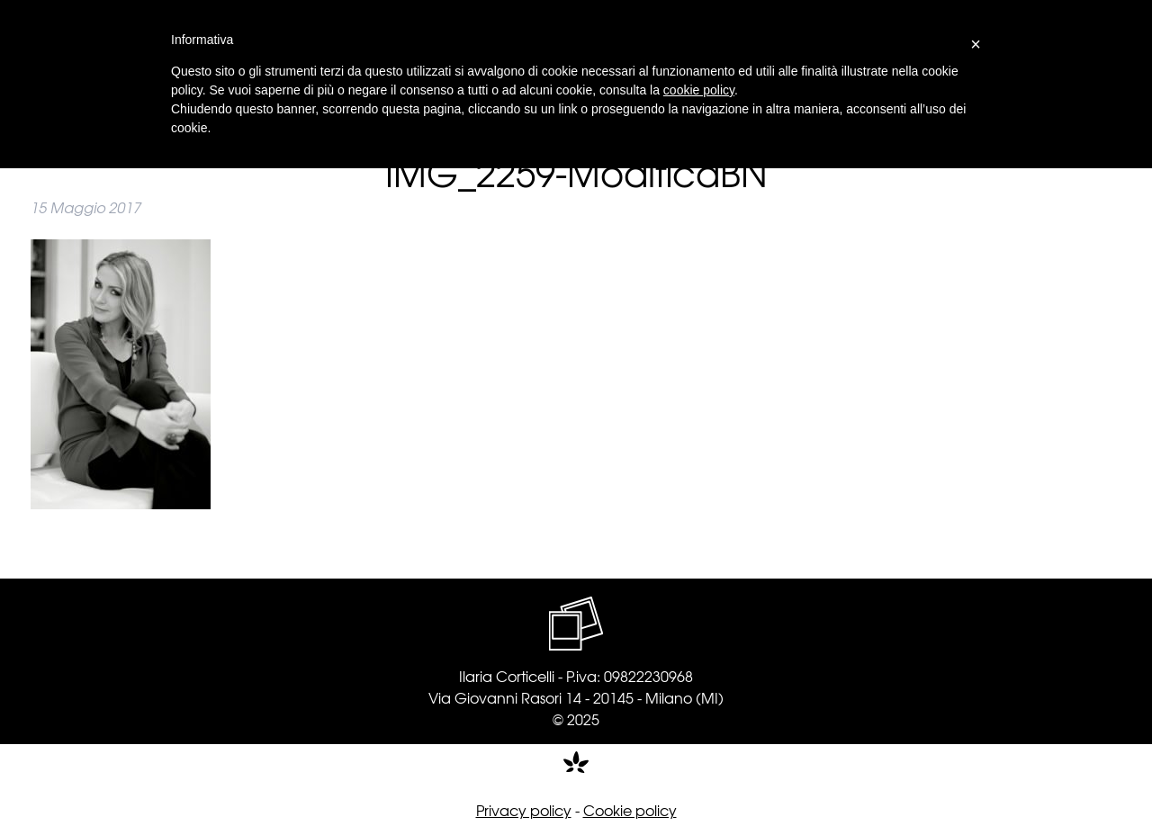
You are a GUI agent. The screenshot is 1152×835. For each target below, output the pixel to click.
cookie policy (698, 90)
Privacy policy (524, 810)
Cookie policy (630, 810)
